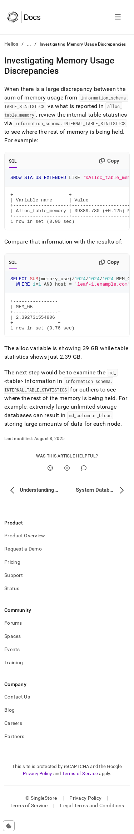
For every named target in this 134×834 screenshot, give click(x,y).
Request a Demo (23, 565)
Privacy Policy (37, 789)
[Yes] (50, 484)
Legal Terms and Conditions (92, 821)
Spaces (12, 652)
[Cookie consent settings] (9, 825)
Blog (9, 726)
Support (13, 591)
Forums (13, 639)
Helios (11, 44)
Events (12, 665)
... (29, 44)
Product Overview (24, 551)
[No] (67, 484)
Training (13, 678)
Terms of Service (80, 789)
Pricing (12, 578)
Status (12, 604)
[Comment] (83, 484)
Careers (13, 739)
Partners (14, 752)
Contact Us (17, 713)
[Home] (23, 17)
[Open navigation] (118, 17)
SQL (13, 161)
